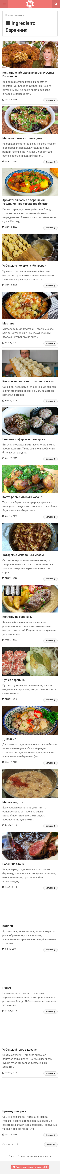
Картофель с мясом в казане (22, 497)
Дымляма (9, 739)
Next (51, 1144)
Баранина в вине (13, 864)
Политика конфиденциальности (35, 1156)
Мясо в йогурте (12, 802)
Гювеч (6, 987)
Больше (50, 100)
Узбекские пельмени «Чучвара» (24, 265)
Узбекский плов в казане (19, 1049)
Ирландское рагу (14, 1111)
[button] (4, 4)
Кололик (8, 926)
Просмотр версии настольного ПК (30, 1167)
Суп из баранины (13, 680)
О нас (11, 1156)
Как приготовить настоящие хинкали (28, 381)
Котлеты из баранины (17, 616)
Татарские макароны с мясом (23, 555)
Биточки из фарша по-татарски (23, 439)
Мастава (8, 323)
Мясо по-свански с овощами (22, 138)
